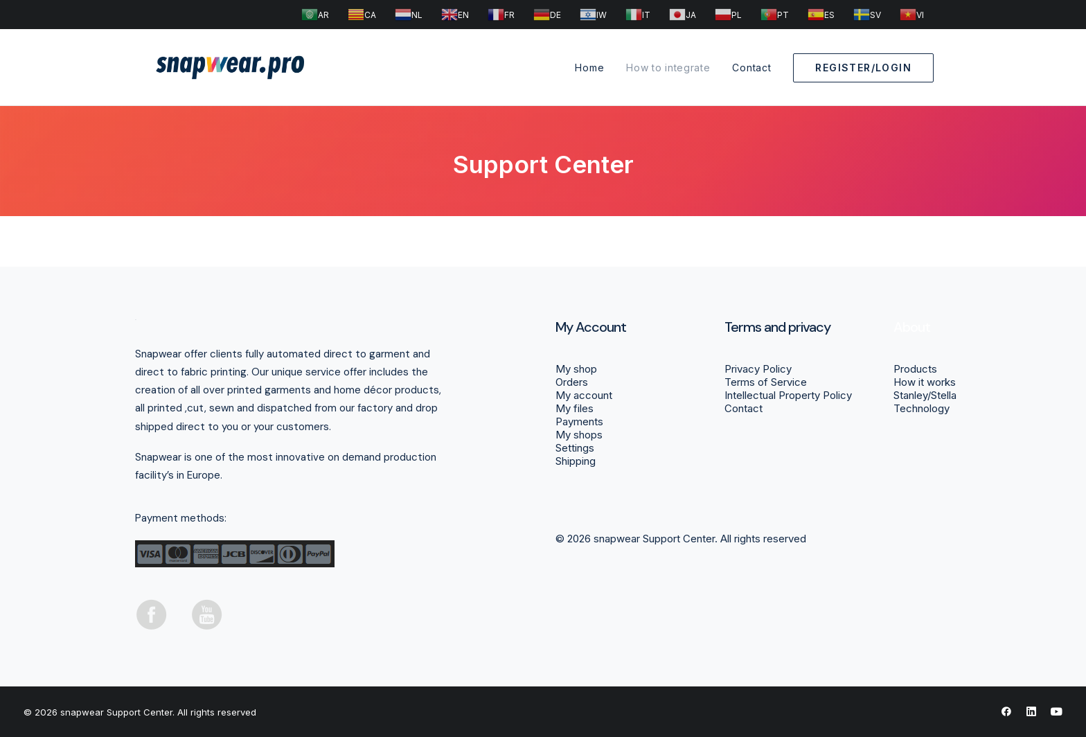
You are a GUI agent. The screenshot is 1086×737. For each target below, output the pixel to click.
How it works (924, 382)
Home (589, 67)
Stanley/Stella (924, 395)
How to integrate (668, 67)
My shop (576, 368)
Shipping (575, 461)
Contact (751, 67)
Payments (579, 421)
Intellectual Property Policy (788, 395)
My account (583, 395)
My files (574, 408)
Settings (574, 447)
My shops (579, 434)
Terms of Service (765, 382)
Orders (571, 382)
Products (915, 368)
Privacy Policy (758, 368)
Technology (921, 408)
